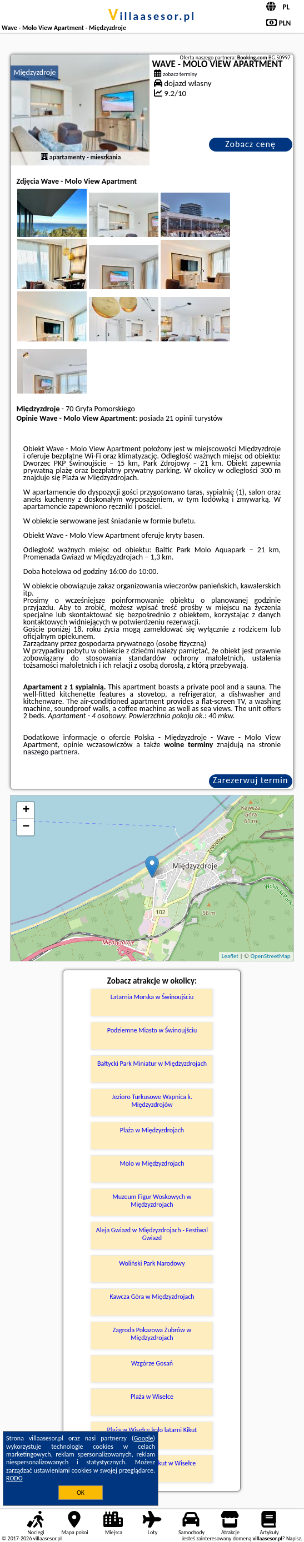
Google (143, 1438)
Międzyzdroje (34, 72)
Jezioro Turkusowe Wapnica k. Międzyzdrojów (152, 1100)
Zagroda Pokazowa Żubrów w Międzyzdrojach (152, 1334)
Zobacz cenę (250, 144)
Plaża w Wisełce (152, 1396)
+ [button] (25, 810)
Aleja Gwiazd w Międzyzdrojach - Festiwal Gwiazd (152, 1234)
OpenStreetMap (271, 956)
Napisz (293, 1538)
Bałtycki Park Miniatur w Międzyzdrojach (152, 1063)
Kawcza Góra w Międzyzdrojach (151, 1297)
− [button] (25, 827)
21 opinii (179, 418)
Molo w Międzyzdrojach (151, 1163)
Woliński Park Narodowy (152, 1263)
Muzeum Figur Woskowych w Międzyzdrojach (152, 1200)
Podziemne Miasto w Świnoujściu (152, 1030)
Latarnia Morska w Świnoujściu (152, 997)
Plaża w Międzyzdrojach (152, 1130)
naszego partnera (50, 752)
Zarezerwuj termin (250, 780)
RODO (14, 1478)
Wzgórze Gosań (152, 1363)
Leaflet (230, 956)
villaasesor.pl (152, 16)
